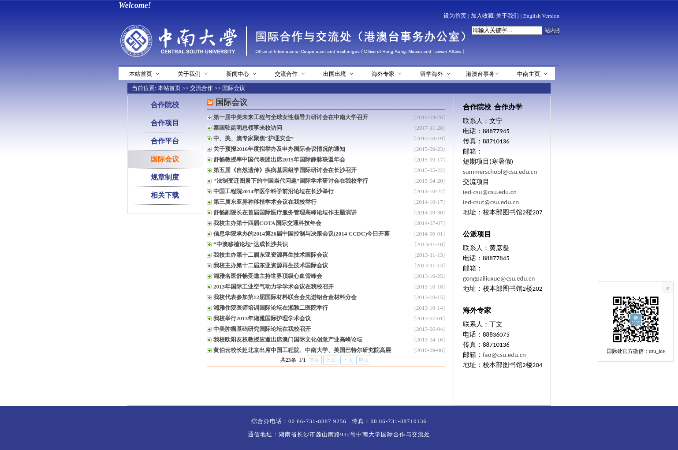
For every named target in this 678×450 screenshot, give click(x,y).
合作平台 (165, 141)
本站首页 (140, 74)
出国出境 (334, 74)
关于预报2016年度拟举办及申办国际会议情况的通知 (279, 149)
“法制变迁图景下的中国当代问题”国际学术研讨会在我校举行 (290, 180)
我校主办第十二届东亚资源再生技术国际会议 (270, 254)
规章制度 (165, 177)
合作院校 (165, 105)
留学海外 (431, 74)
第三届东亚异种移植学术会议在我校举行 (265, 202)
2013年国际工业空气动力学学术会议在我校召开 (273, 286)
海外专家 (383, 74)
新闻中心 (237, 74)
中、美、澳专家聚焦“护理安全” (253, 138)
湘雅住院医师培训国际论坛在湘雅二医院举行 (270, 307)
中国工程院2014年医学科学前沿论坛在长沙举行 (273, 191)
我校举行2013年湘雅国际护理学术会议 (262, 318)
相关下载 (165, 195)
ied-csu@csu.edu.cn (490, 192)
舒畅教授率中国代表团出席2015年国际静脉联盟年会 (279, 159)
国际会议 (233, 88)
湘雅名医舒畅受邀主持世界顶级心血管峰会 (267, 276)
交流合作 (286, 74)
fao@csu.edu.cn (504, 355)
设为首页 (454, 15)
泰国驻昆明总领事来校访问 (247, 127)
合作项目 (165, 123)
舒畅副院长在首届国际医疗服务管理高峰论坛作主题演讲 (285, 212)
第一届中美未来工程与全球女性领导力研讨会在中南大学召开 (290, 117)
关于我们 (507, 15)
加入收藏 (482, 15)
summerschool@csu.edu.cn (500, 172)
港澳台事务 (480, 74)
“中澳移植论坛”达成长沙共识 (250, 244)
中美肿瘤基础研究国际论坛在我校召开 (262, 329)
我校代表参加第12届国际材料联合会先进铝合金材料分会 (285, 297)
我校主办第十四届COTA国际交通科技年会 (267, 223)
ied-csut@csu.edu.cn (491, 202)
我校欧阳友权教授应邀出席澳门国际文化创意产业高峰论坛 (287, 339)
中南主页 (528, 74)
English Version (541, 15)
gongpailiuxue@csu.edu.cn (499, 278)
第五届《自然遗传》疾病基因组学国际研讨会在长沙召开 (285, 170)
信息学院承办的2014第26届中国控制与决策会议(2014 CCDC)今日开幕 (301, 233)
